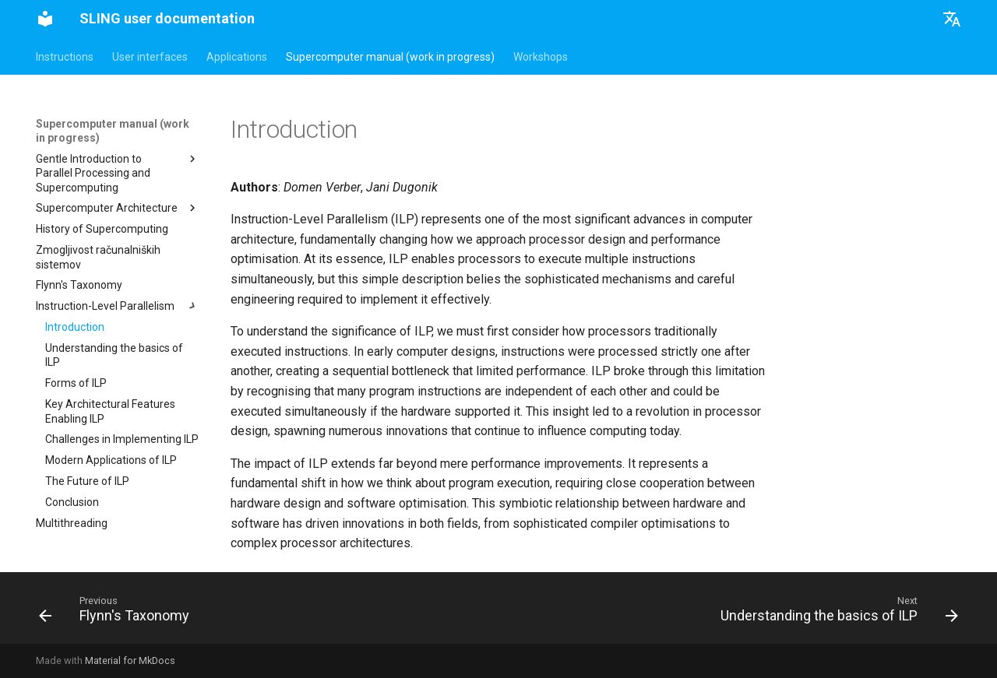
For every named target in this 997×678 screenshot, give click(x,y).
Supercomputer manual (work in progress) (390, 57)
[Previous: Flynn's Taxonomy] (118, 612)
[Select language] (951, 18)
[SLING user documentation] (45, 18)
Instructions (64, 57)
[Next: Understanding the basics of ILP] (835, 612)
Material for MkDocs (130, 660)
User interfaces (150, 57)
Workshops (540, 57)
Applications (236, 57)
